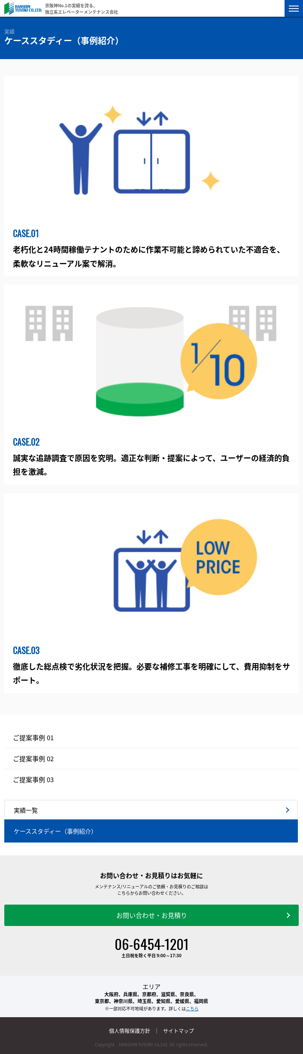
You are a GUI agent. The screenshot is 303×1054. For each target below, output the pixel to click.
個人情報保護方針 (129, 1031)
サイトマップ (178, 1031)
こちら (192, 1008)
